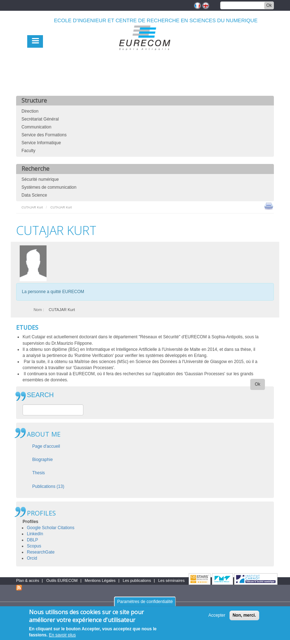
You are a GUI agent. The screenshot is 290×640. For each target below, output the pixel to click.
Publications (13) (48, 486)
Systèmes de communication (48, 187)
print (269, 205)
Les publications (137, 580)
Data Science (34, 195)
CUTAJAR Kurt (32, 207)
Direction (29, 111)
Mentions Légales (100, 580)
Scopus (34, 546)
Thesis (38, 472)
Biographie (42, 459)
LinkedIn (35, 533)
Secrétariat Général (40, 119)
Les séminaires (171, 580)
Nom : (39, 309)
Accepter (216, 618)
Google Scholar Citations (50, 527)
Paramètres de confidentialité (145, 604)
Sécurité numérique (40, 179)
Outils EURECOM (61, 580)
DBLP (32, 539)
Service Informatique (41, 142)
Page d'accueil (46, 446)
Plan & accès (27, 580)
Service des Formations (44, 134)
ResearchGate (40, 552)
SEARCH (40, 395)
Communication (36, 127)
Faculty (28, 150)
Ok (269, 5)
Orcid (32, 558)
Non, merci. (244, 618)
